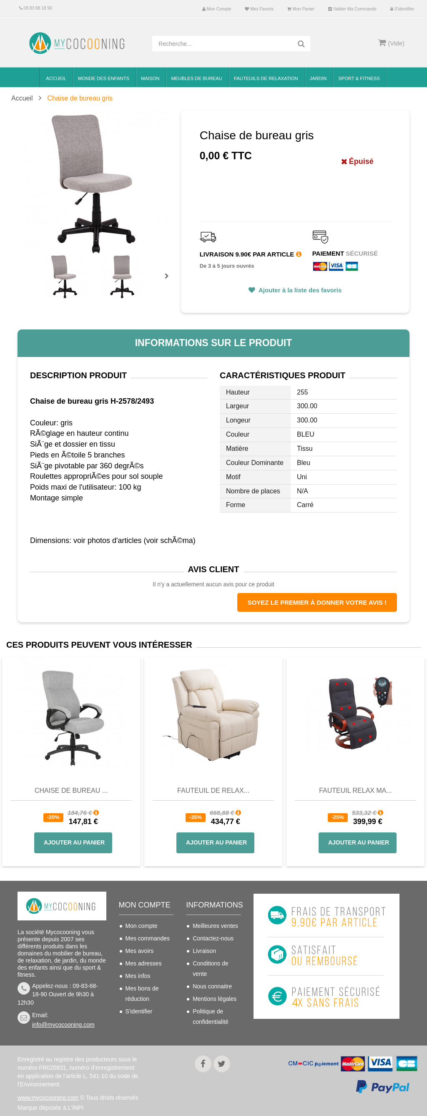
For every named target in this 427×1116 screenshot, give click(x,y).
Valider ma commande (352, 9)
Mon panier (300, 9)
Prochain (170, 281)
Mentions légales (214, 998)
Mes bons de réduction (142, 993)
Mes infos (138, 976)
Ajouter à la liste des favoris (299, 290)
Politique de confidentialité (211, 1016)
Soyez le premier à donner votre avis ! (317, 602)
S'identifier (402, 9)
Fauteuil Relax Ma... (355, 790)
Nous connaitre (212, 986)
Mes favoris (259, 9)
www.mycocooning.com (48, 1091)
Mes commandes (148, 938)
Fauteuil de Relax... (213, 790)
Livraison (204, 951)
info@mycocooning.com (63, 1024)
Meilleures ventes (215, 925)
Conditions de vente (211, 968)
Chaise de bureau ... (71, 790)
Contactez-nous (213, 938)
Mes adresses (144, 963)
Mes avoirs (140, 951)
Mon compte (216, 9)
